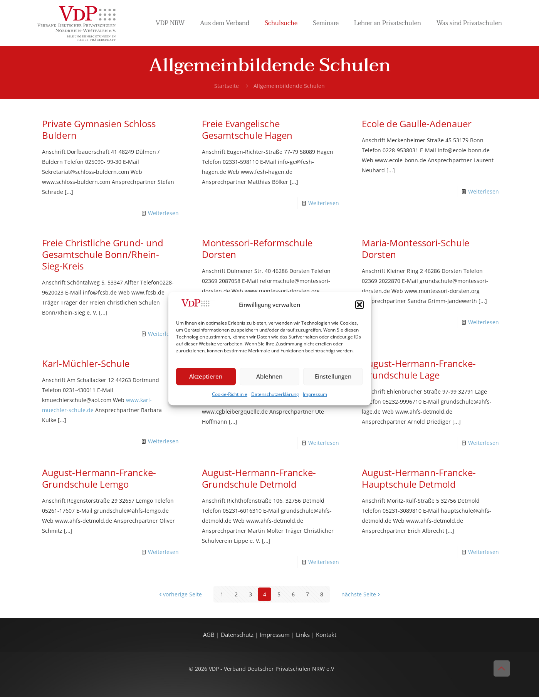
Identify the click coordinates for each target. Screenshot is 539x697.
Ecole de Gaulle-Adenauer (417, 123)
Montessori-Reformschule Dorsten (257, 248)
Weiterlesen (163, 213)
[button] (359, 305)
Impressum (315, 394)
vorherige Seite (180, 594)
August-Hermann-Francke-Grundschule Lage (419, 369)
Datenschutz (238, 635)
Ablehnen (269, 376)
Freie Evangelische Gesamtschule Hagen (247, 129)
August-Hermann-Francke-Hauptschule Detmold (419, 478)
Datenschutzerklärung (275, 394)
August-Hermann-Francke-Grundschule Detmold (259, 478)
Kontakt (326, 635)
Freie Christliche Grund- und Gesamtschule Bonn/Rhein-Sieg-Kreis (102, 254)
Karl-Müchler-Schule (85, 363)
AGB (209, 635)
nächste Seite (361, 594)
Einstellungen (333, 376)
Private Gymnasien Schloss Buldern (99, 129)
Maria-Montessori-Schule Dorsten (415, 248)
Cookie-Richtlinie (229, 394)
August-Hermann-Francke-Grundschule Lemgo (99, 478)
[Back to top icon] (502, 668)
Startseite (226, 85)
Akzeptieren (205, 376)
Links (303, 635)
